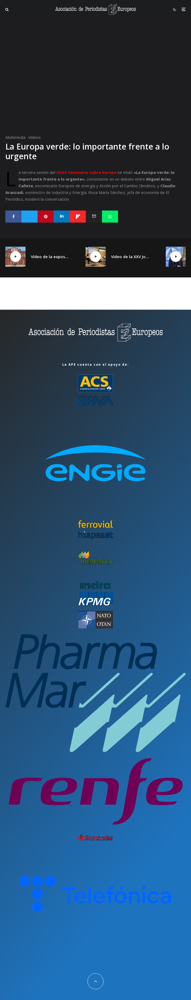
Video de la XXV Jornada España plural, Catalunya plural (130, 256)
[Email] (94, 217)
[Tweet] (29, 217)
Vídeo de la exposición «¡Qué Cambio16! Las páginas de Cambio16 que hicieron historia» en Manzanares (50, 256)
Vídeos (34, 137)
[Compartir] (13, 217)
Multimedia (15, 137)
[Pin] (46, 217)
